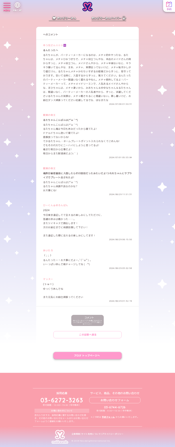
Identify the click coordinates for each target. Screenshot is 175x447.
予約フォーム (108, 417)
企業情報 (76, 434)
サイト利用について (91, 434)
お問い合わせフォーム (114, 400)
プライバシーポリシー (112, 434)
